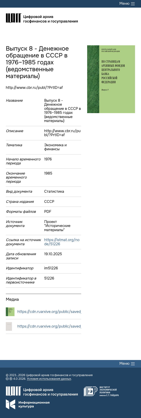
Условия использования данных (49, 379)
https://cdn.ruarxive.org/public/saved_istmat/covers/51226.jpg (70, 311)
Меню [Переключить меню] (127, 3)
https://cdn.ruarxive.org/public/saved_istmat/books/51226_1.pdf (71, 326)
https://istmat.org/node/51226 (62, 242)
